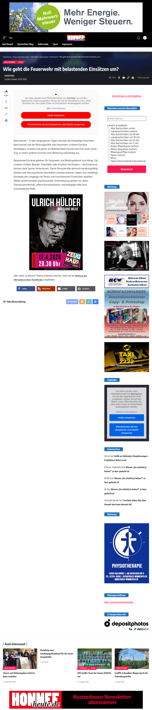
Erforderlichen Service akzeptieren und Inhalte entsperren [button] (56, 128)
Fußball (83, 669)
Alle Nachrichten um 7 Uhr (123, 144)
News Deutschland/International (127, 162)
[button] (5, 38)
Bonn (112, 159)
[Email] (124, 78)
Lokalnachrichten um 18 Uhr (124, 138)
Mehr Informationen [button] (56, 112)
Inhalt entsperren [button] (56, 119)
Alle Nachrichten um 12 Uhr (123, 141)
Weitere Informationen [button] (126, 413)
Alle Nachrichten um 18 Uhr (123, 135)
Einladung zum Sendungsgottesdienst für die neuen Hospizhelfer (54, 655)
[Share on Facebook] (119, 78)
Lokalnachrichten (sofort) (122, 132)
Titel (21, 62)
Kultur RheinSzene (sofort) (123, 147)
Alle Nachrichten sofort (121, 129)
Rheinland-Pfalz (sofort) (122, 153)
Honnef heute (10, 76)
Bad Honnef (10, 62)
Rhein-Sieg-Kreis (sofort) (122, 150)
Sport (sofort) (116, 156)
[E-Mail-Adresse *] (126, 119)
